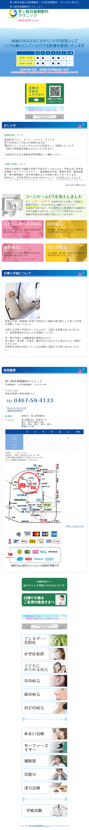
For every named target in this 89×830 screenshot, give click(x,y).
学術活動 (44, 811)
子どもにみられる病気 (44, 668)
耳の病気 (44, 681)
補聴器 (44, 761)
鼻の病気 (44, 695)
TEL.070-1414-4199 (16, 407)
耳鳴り (44, 775)
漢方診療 (44, 788)
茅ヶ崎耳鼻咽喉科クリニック (40, 826)
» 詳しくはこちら (74, 526)
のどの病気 (44, 708)
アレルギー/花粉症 (44, 641)
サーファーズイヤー (44, 748)
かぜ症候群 (44, 654)
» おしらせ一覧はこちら (75, 184)
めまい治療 (44, 734)
